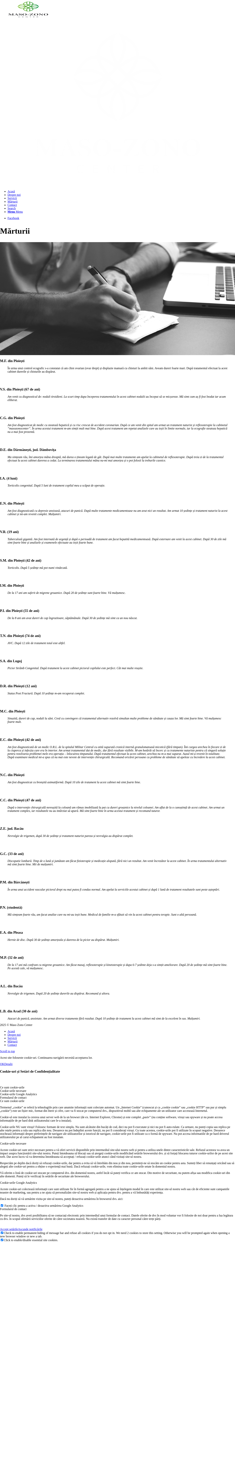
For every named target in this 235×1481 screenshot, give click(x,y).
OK (2, 1063)
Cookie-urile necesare (13, 1143)
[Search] (12, 208)
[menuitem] (121, 191)
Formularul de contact (13, 1208)
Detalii (8, 1063)
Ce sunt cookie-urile (12, 1100)
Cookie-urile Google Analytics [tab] (18, 1093)
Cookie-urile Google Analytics (18, 1182)
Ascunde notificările (30, 1228)
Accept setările (9, 1228)
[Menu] (15, 211)
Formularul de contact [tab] (13, 1097)
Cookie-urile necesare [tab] (13, 1090)
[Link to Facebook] (13, 218)
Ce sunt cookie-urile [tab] (12, 1086)
